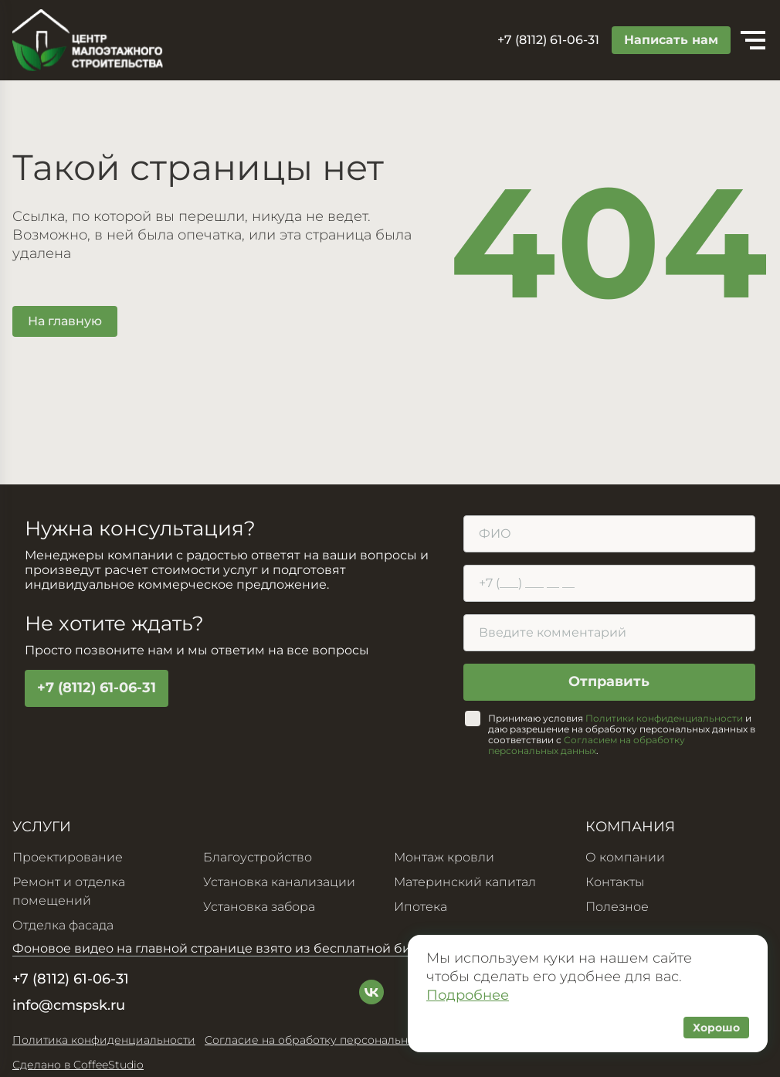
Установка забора (259, 906)
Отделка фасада (63, 925)
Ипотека (420, 906)
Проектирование (67, 857)
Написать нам (671, 39)
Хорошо (716, 1028)
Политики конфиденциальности (664, 718)
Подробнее (467, 995)
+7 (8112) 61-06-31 (96, 688)
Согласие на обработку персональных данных (335, 1040)
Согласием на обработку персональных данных (586, 745)
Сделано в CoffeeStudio (78, 1065)
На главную (65, 321)
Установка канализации (279, 882)
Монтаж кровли (444, 857)
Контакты (614, 882)
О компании (625, 857)
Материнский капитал (465, 882)
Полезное (617, 906)
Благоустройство (257, 857)
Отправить (608, 682)
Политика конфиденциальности (103, 1040)
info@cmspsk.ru (68, 1005)
